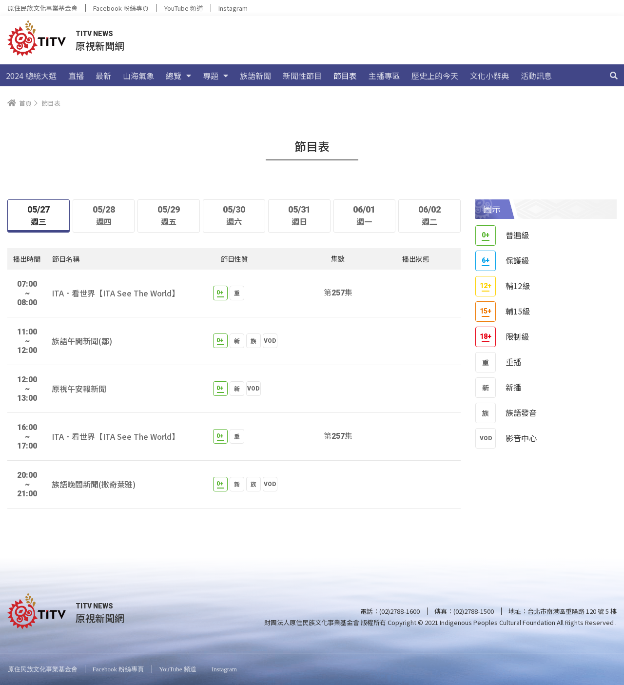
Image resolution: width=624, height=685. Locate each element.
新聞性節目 (302, 75)
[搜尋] (614, 75)
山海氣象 (138, 75)
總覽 (178, 75)
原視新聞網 (100, 46)
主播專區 (384, 75)
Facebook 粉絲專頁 (121, 8)
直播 (76, 75)
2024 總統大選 (31, 75)
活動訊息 (536, 75)
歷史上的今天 (434, 75)
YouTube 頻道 (183, 8)
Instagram (233, 8)
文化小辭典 (489, 75)
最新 (103, 75)
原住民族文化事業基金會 (43, 8)
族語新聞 (255, 75)
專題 (215, 75)
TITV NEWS (94, 34)
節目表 (345, 75)
